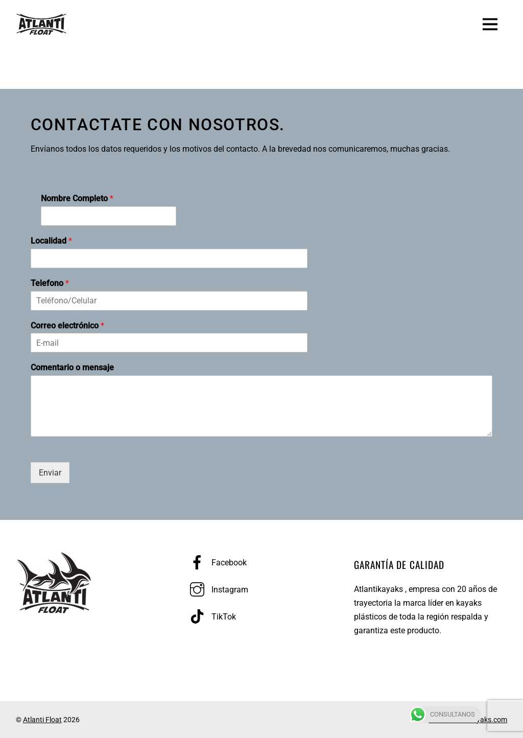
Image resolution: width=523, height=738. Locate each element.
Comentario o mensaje (72, 367)
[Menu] (490, 23)
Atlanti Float (42, 720)
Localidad (51, 241)
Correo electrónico (67, 325)
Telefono (50, 283)
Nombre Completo (77, 198)
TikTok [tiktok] (210, 617)
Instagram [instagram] (216, 589)
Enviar (50, 473)
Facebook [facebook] (216, 562)
